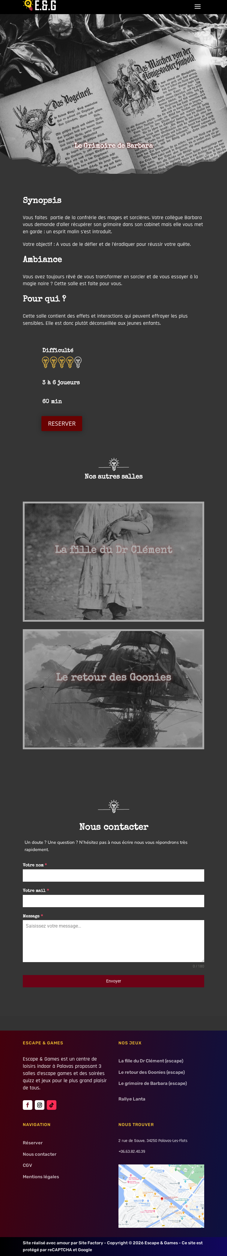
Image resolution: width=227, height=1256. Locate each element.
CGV (27, 1165)
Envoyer (113, 981)
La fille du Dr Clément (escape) (150, 1061)
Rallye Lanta (131, 1099)
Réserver (33, 1143)
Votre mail (36, 891)
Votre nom (35, 865)
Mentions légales (41, 1176)
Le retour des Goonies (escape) (151, 1072)
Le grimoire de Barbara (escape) (152, 1083)
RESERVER (62, 423)
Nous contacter (39, 1154)
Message (33, 916)
